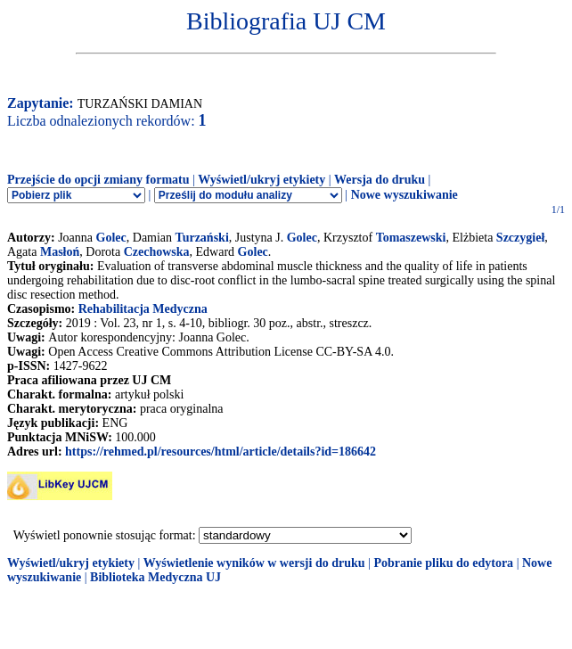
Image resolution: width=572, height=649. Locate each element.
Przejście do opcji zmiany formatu (98, 179)
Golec (111, 237)
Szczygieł (520, 237)
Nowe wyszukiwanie (404, 194)
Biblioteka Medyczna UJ (155, 577)
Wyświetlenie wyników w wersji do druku (254, 563)
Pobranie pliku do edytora (443, 563)
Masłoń (59, 252)
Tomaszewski (411, 237)
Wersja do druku (379, 179)
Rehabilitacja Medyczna (143, 309)
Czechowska (157, 252)
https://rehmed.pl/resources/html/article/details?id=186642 (220, 451)
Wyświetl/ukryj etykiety (261, 179)
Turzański (202, 237)
